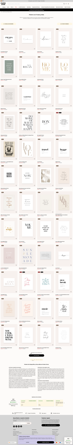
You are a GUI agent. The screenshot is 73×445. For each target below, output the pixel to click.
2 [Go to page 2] (34, 359)
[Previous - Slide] (19, 403)
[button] (68, 440)
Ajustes (27, 442)
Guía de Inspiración (16, 431)
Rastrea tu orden (55, 431)
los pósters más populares (17, 432)
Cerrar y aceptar (45, 442)
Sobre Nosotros (34, 431)
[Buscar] (64, 4)
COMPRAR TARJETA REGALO (50, 425)
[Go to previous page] (31, 360)
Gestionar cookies (55, 435)
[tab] (66, 4)
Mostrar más (36, 355)
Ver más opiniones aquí (36, 408)
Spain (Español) (12, 442)
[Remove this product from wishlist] (16, 49)
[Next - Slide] (64, 403)
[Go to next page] (42, 360)
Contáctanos (54, 432)
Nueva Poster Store (35, 432)
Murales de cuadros (16, 435)
